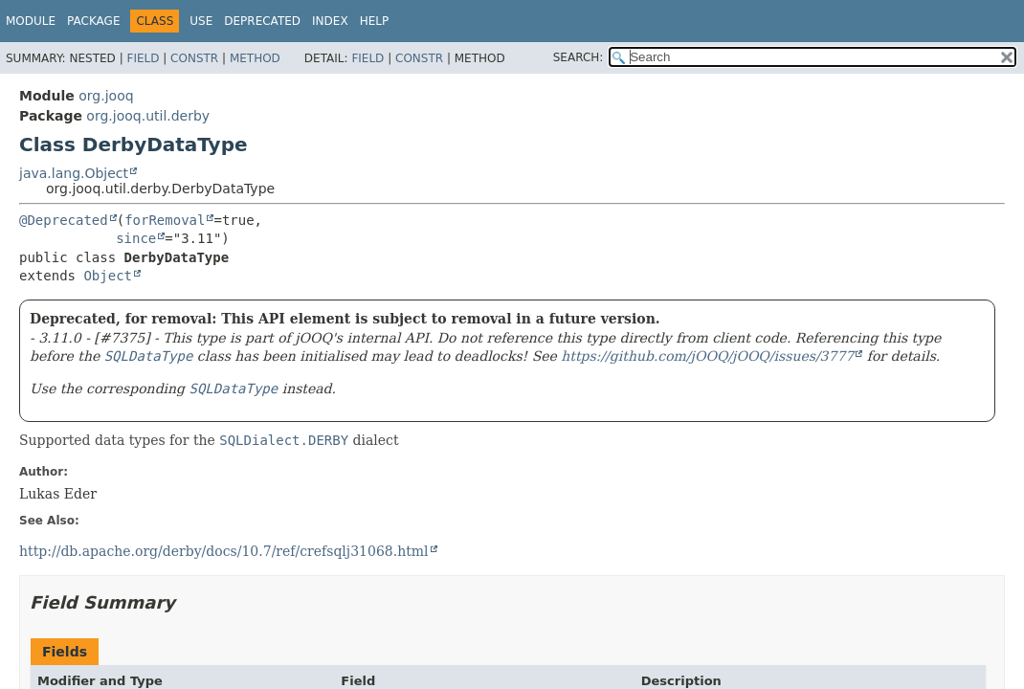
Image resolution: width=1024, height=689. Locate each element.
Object (107, 275)
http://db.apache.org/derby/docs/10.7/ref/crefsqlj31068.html (224, 551)
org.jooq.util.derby (148, 115)
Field (142, 58)
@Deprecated (63, 220)
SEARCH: (578, 57)
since (136, 238)
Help (375, 21)
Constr (194, 58)
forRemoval (164, 220)
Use (200, 21)
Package (93, 21)
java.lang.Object (73, 173)
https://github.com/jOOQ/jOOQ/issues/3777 (707, 356)
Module (31, 21)
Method (255, 58)
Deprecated (262, 21)
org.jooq (105, 95)
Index (330, 21)
